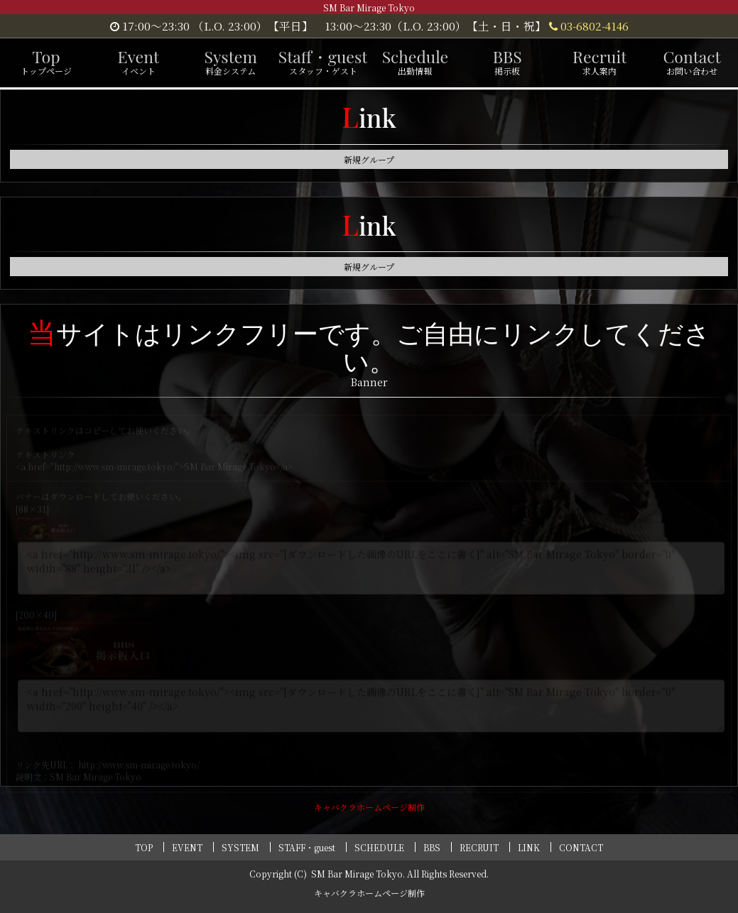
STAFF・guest (306, 847)
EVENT (187, 847)
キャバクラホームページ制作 (369, 807)
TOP (144, 847)
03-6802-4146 (589, 25)
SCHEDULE (379, 847)
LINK (529, 847)
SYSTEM (240, 847)
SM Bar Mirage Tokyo (357, 874)
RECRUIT (479, 847)
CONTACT (581, 847)
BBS (431, 847)
